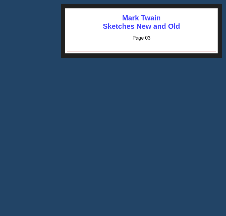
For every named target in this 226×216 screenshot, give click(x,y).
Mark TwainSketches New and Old (141, 22)
